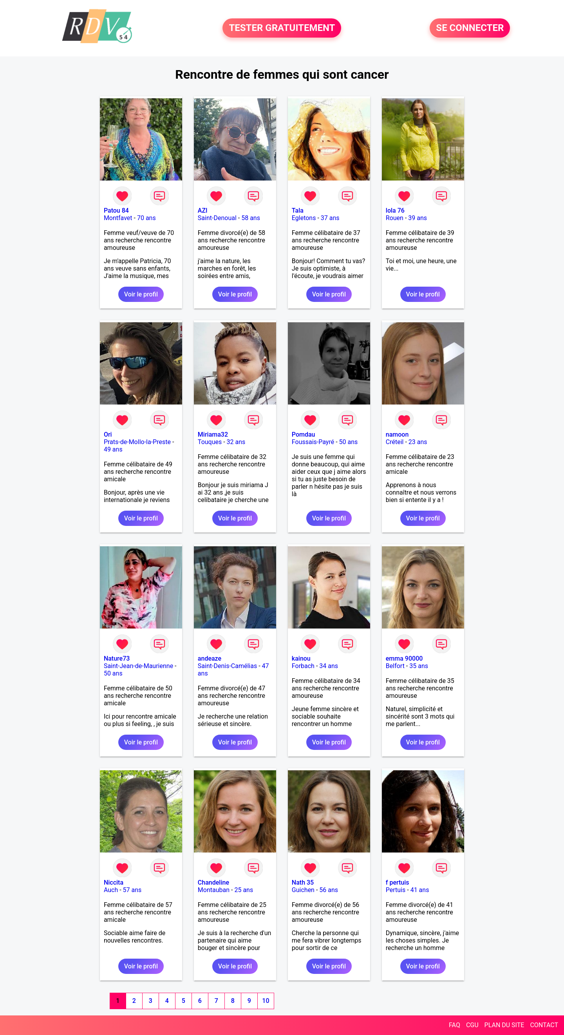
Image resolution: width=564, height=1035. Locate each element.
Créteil (395, 442)
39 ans (417, 218)
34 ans (328, 666)
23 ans (418, 442)
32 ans (236, 442)
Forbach (303, 666)
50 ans (348, 442)
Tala (298, 210)
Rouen (394, 218)
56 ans (328, 890)
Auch (111, 890)
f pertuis (397, 882)
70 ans (146, 218)
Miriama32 (213, 434)
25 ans (243, 890)
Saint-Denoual (217, 218)
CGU (472, 1025)
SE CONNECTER (470, 28)
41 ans (419, 890)
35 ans (418, 666)
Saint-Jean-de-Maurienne (138, 666)
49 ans (113, 449)
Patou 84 (116, 210)
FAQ (454, 1025)
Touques (210, 442)
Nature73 (117, 658)
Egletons (304, 218)
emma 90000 (404, 658)
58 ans (250, 218)
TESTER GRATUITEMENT (282, 28)
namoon (397, 434)
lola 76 (395, 210)
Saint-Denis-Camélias (227, 666)
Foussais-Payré (313, 442)
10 (265, 1000)
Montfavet (118, 218)
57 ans (132, 890)
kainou (301, 658)
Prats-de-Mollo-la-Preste (137, 442)
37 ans (330, 218)
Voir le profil (141, 294)
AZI (203, 210)
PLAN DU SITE (504, 1025)
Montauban (214, 890)
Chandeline (213, 882)
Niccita (113, 882)
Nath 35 (303, 882)
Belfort (395, 666)
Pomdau (303, 434)
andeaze (209, 658)
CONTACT (544, 1025)
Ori (108, 434)
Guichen (303, 890)
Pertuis (396, 890)
